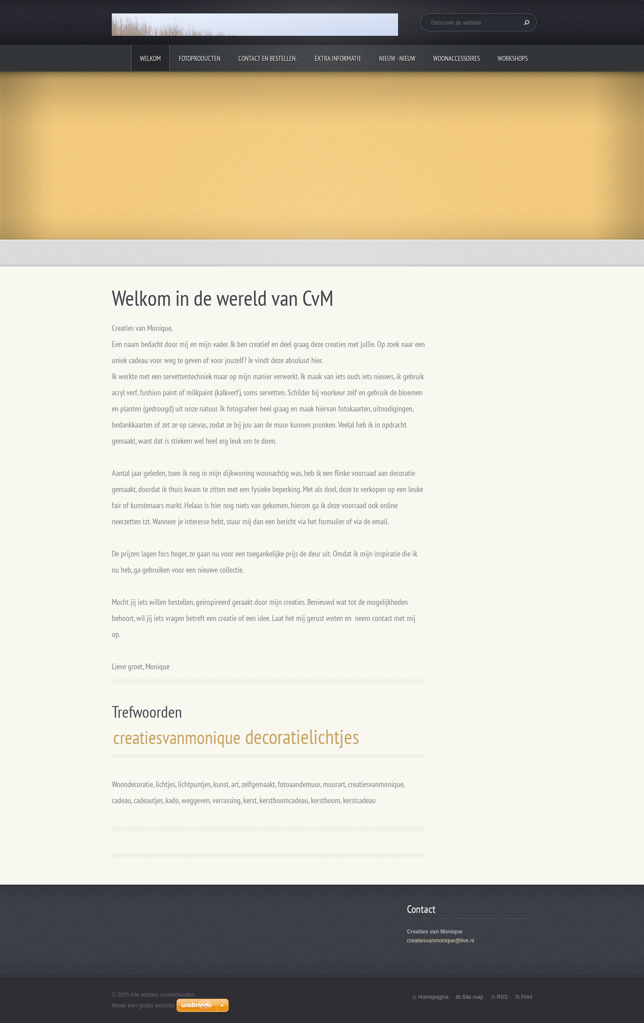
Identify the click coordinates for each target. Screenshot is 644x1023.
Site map (472, 997)
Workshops (513, 58)
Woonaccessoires (456, 58)
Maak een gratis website (143, 1005)
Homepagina (433, 997)
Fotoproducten (199, 58)
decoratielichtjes (302, 736)
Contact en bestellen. (267, 58)
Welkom (150, 58)
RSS (502, 997)
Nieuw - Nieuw (397, 58)
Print (526, 997)
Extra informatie (338, 58)
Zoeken (525, 22)
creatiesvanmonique (177, 737)
